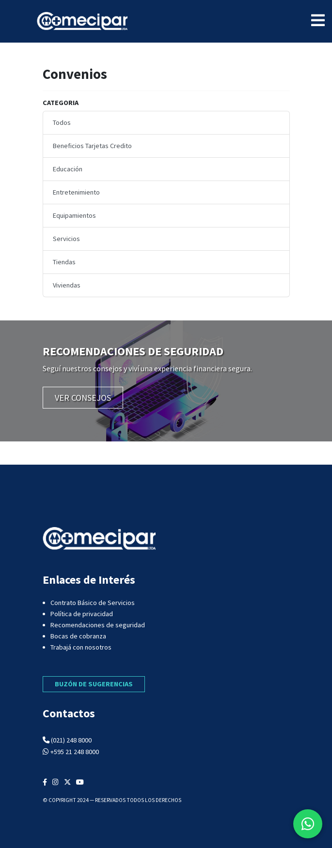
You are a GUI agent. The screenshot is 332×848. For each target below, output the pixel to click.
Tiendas (64, 261)
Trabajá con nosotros (80, 647)
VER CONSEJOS (83, 397)
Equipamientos (74, 215)
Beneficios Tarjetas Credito (92, 145)
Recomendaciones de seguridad (97, 625)
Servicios (66, 238)
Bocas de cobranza (78, 636)
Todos (62, 122)
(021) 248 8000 (71, 740)
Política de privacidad (81, 613)
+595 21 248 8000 (74, 751)
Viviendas (66, 285)
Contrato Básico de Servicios (92, 602)
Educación (67, 169)
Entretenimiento (76, 192)
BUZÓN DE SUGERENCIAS (94, 684)
